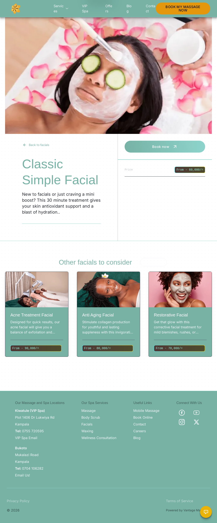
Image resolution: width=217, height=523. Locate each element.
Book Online (143, 417)
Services (61, 8)
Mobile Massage (146, 410)
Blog (129, 8)
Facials (86, 424)
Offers (108, 8)
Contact (150, 8)
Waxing (87, 431)
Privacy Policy (18, 501)
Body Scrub (90, 417)
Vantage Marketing (197, 510)
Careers (139, 431)
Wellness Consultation (98, 438)
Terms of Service (179, 501)
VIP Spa (85, 8)
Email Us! (22, 475)
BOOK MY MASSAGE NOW (183, 8)
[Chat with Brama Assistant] (206, 512)
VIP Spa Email (26, 438)
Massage (88, 410)
